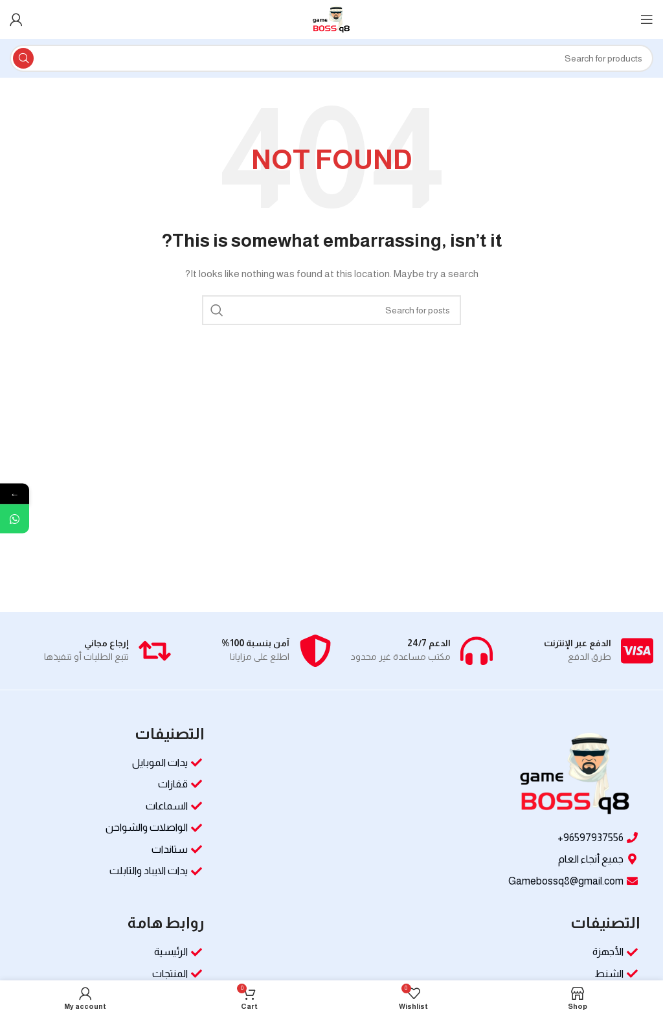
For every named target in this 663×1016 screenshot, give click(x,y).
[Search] (331, 58)
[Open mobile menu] (647, 19)
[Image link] (575, 773)
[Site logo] (331, 19)
